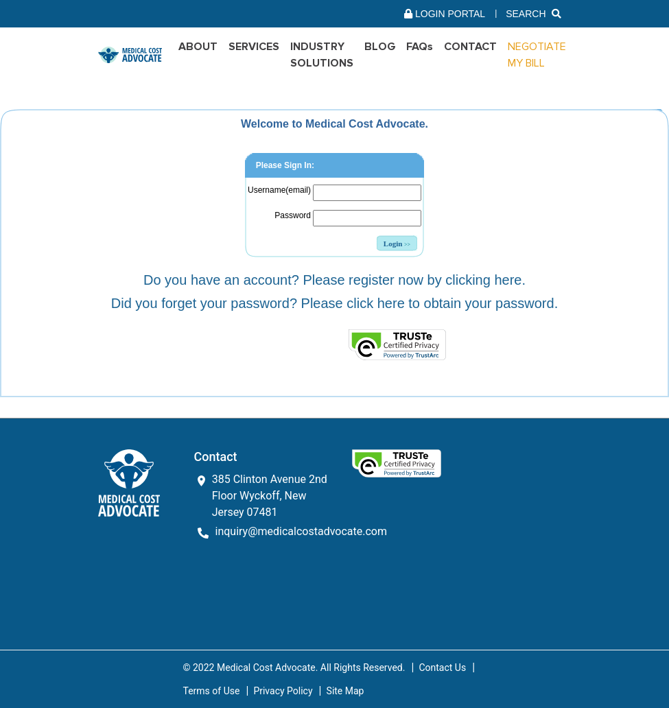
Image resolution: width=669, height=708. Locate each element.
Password (292, 215)
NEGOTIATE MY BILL (537, 55)
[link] (233, 344)
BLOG (379, 47)
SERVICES (253, 47)
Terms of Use (211, 690)
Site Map (345, 690)
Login (397, 243)
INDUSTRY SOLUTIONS (321, 55)
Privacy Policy (282, 690)
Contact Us (442, 667)
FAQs (419, 47)
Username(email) (279, 190)
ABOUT (198, 47)
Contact (470, 47)
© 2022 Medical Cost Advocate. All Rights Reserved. (294, 667)
